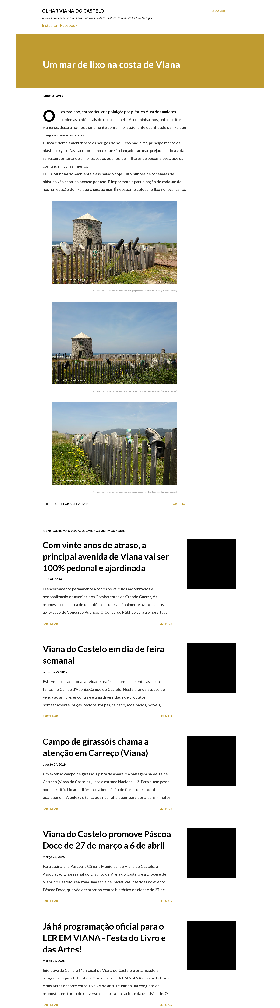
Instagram (50, 25)
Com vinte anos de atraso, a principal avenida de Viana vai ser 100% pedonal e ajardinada (106, 556)
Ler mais (166, 623)
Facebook (69, 25)
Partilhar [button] (179, 504)
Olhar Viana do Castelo (73, 11)
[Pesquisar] (217, 11)
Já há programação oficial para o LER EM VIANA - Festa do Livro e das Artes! (104, 937)
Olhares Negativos (74, 504)
